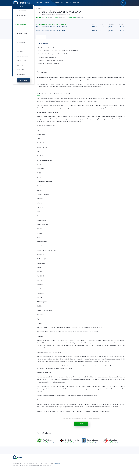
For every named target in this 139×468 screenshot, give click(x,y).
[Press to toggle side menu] (22, 8)
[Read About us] (56, 3)
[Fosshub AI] (47, 3)
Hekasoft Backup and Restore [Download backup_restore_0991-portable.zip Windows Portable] (51, 26)
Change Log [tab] (41, 37)
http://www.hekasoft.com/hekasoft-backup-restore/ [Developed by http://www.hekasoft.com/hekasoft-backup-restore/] (56, 14)
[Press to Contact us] (122, 457)
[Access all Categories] (39, 3)
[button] (25, 13)
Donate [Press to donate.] (81, 423)
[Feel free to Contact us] (76, 3)
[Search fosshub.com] (123, 3)
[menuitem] (23, 13)
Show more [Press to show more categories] (23, 82)
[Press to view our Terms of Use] (102, 457)
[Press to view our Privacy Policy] (113, 457)
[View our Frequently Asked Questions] (62, 3)
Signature (94, 26)
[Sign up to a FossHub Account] (68, 3)
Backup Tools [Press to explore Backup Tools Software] (39, 8)
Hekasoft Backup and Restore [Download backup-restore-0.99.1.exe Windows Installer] (51, 30)
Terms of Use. (57, 463)
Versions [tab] (52, 37)
